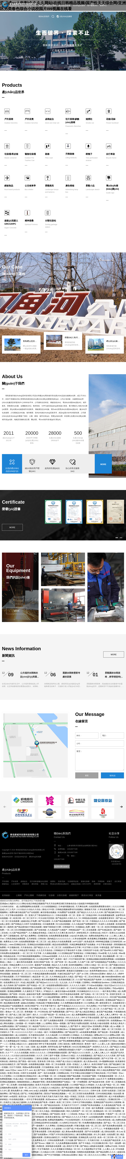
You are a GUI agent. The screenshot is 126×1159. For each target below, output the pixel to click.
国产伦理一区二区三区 (90, 1009)
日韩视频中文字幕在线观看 (35, 1132)
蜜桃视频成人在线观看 (32, 988)
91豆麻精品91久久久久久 (88, 991)
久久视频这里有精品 (38, 933)
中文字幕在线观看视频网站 (29, 956)
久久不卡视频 (75, 982)
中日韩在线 (43, 1012)
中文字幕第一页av (115, 1073)
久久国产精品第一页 (49, 1015)
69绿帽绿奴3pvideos (101, 982)
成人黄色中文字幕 (71, 1146)
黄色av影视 (42, 1120)
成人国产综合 (40, 1070)
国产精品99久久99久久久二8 (68, 918)
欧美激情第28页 (12, 1038)
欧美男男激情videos (99, 971)
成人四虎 (61, 1009)
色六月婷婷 (8, 985)
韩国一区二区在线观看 (56, 1064)
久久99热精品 (87, 1035)
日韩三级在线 (64, 1044)
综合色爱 (117, 1094)
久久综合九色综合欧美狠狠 (23, 1056)
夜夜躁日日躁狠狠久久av (78, 971)
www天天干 (101, 1079)
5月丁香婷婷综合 (57, 1018)
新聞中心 (103, 5)
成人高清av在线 (91, 1061)
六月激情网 (88, 1050)
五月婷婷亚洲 (116, 942)
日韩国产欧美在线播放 (91, 1105)
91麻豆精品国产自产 (67, 974)
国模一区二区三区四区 (112, 1029)
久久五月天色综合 (45, 950)
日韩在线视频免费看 (39, 1108)
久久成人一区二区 (48, 1009)
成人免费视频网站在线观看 (28, 906)
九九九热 (63, 982)
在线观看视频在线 (27, 959)
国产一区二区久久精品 (40, 1111)
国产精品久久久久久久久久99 (90, 912)
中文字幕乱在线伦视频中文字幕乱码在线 (88, 1073)
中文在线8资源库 (72, 1120)
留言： (99, 759)
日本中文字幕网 (68, 1058)
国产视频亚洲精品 (35, 1155)
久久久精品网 (52, 1035)
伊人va (120, 1132)
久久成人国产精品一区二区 (108, 1085)
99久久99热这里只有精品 (24, 950)
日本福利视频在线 (66, 906)
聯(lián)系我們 (44, 16)
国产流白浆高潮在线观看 (32, 1137)
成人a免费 (109, 1050)
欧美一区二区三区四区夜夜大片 (69, 1067)
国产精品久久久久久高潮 (105, 1056)
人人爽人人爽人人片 (101, 1053)
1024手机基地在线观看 (69, 994)
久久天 (39, 1056)
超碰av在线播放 (28, 1003)
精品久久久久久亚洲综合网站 (18, 1050)
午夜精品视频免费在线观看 (45, 974)
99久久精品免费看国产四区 (109, 1070)
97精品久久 (49, 991)
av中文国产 (78, 942)
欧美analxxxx (52, 1099)
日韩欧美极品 (91, 953)
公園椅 (19, 895)
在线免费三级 (113, 1134)
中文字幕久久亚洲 (90, 947)
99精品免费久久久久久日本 (21, 965)
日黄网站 (86, 982)
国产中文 (70, 1012)
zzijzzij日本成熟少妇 (79, 936)
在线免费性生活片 (12, 982)
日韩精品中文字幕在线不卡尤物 (68, 950)
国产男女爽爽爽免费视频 (70, 1041)
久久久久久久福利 (78, 985)
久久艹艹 (9, 1053)
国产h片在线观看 (92, 1132)
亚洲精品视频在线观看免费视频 (100, 959)
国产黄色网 (22, 1064)
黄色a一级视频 (59, 1023)
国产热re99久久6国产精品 (111, 950)
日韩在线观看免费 (56, 1140)
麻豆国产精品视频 (105, 1012)
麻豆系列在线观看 (25, 962)
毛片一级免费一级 (117, 1143)
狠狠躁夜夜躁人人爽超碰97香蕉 (31, 1082)
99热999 (52, 1091)
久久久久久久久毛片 (24, 1032)
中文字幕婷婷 (43, 1149)
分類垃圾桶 (62, 895)
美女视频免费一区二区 (113, 956)
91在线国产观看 (89, 1076)
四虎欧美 (40, 1146)
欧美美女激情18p (53, 1117)
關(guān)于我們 (50, 5)
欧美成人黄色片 (118, 1023)
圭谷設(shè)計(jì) (20, 857)
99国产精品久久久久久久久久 (83, 1099)
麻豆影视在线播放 (49, 912)
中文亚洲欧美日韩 (100, 1143)
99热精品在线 (10, 956)
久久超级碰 (57, 1129)
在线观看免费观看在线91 (100, 906)
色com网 (72, 962)
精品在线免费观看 (60, 944)
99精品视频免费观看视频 (85, 1070)
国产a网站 (63, 1099)
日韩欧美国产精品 (100, 1038)
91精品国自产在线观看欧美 (12, 1006)
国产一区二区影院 (85, 1000)
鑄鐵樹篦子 (74, 895)
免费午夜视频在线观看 (85, 1079)
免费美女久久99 (11, 942)
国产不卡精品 (85, 1143)
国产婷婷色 (116, 947)
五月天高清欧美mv (59, 1029)
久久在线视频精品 (49, 906)
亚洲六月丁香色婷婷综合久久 (41, 915)
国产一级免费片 (94, 1029)
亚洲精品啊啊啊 (14, 991)
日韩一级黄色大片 (21, 1020)
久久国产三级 (84, 962)
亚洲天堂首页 (116, 994)
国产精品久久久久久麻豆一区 (56, 988)
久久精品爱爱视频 (52, 997)
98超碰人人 (65, 1026)
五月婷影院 (32, 939)
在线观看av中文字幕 (72, 947)
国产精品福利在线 (38, 968)
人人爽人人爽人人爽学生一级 (110, 1015)
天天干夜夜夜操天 (23, 977)
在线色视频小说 (112, 1108)
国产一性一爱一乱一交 (10, 1047)
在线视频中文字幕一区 (33, 1105)
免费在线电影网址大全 (99, 936)
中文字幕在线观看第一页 (16, 915)
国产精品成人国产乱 (18, 1094)
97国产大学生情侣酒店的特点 (62, 1134)
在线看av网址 (52, 1038)
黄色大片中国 (48, 909)
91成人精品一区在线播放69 (25, 1079)
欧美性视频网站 (76, 965)
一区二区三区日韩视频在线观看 (19, 930)
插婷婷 (10, 927)
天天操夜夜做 (48, 1067)
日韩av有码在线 (104, 1120)
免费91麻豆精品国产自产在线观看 (24, 912)
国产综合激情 (44, 921)
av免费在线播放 (7, 1026)
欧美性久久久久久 (101, 1047)
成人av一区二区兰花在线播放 (20, 1058)
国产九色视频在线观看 (54, 1020)
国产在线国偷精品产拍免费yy (104, 962)
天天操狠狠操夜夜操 (74, 1020)
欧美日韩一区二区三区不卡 (25, 918)
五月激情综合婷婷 (37, 1035)
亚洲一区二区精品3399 (87, 915)
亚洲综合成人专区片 (99, 933)
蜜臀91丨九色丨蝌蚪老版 (72, 997)
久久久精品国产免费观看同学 (84, 924)
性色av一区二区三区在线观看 (92, 1114)
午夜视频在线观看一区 (108, 1076)
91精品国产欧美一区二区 (101, 968)
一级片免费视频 (46, 1079)
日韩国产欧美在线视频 (66, 1152)
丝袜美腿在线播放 (26, 1085)
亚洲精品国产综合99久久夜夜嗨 (108, 1102)
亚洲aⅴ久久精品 (68, 1056)
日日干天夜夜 (15, 1067)
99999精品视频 (102, 942)
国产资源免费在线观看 (67, 1091)
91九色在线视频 (63, 924)
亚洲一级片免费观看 (95, 1108)
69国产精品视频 (74, 1076)
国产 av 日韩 (83, 974)
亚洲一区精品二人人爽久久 (79, 1064)
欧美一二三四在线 (70, 1114)
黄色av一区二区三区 (14, 1012)
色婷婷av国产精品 (17, 1029)
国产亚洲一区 (61, 962)
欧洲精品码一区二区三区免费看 (107, 1111)
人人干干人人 (96, 1129)
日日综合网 (91, 1096)
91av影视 (102, 953)
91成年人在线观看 (107, 924)
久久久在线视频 (22, 1053)
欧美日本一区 (37, 1020)
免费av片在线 (111, 1146)
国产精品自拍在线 (52, 1105)
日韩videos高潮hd (98, 974)
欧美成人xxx (65, 1015)
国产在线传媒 (40, 930)
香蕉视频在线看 (58, 1111)
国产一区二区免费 (9, 1085)
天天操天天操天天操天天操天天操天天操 (46, 1096)
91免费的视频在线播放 (92, 1123)
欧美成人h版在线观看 (100, 1023)
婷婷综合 (13, 1061)
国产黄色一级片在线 (27, 1061)
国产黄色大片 (80, 1140)
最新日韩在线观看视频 (91, 1088)
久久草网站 (51, 1126)
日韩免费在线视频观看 (10, 953)
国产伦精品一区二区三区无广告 (95, 994)
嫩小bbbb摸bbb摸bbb (111, 977)
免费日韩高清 (77, 1044)
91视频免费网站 (57, 1032)
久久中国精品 (43, 1114)
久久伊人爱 (5, 1091)
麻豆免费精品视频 (84, 1134)
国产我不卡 (76, 1026)
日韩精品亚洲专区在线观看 (46, 1123)
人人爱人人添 (104, 1044)
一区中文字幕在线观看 (35, 1099)
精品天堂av (87, 1026)
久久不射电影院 (37, 1117)
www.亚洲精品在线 (17, 944)
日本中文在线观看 (78, 988)
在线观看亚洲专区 (107, 918)
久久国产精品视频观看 (62, 921)
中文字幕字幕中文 (49, 1006)
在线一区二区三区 (93, 1126)
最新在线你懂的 (118, 1044)
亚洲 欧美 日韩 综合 (46, 1061)
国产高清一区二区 (81, 921)
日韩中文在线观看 (29, 1073)
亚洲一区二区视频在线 (115, 1082)
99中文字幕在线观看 (90, 1018)
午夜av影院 (99, 1000)
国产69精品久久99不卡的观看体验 (26, 924)
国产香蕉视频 (6, 1158)
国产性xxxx (40, 1143)
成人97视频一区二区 (47, 1076)
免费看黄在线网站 (115, 1079)
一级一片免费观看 (79, 1082)
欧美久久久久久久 (38, 1053)
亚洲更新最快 (45, 1129)
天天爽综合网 (82, 906)
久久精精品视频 (50, 953)
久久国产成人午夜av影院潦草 (76, 1129)
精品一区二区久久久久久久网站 (93, 1155)
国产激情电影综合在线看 (113, 1088)
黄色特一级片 (91, 1044)
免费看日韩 (102, 1096)
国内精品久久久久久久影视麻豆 (75, 968)
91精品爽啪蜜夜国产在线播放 (83, 944)
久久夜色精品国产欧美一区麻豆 (42, 1102)
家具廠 (98, 895)
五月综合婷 (32, 1029)
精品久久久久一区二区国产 (31, 997)
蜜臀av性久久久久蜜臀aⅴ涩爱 (107, 1035)
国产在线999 (20, 985)
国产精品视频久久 (40, 1018)
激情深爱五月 (106, 1003)
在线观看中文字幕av (108, 1041)
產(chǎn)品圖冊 (66, 16)
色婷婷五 (25, 968)
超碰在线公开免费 (29, 921)
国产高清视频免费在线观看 (88, 1058)
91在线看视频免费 (106, 915)
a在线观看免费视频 (88, 1032)
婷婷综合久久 (90, 1020)
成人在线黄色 (21, 1035)
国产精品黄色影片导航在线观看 (28, 927)
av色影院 (13, 1096)
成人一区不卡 (14, 968)
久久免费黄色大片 (39, 1140)
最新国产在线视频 (43, 965)
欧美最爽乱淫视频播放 (98, 939)
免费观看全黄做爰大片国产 (70, 1050)
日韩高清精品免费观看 (16, 939)
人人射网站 (47, 1023)
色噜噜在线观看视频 (86, 1152)
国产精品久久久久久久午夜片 (75, 1117)
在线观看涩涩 (119, 1003)
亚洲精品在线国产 (77, 1029)
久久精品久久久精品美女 (50, 1088)
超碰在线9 (33, 1044)
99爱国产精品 (53, 968)
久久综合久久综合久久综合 (29, 909)
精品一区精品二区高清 (75, 1096)
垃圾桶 (51, 895)
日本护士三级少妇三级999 (15, 1102)
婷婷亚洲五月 (83, 933)
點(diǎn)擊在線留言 (61, 866)
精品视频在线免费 (12, 1003)
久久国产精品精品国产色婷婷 (89, 980)
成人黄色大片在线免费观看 (60, 942)
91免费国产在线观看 (67, 912)
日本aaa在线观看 (50, 956)
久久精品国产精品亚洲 (111, 1140)
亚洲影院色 (43, 936)
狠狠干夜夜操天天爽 (52, 927)
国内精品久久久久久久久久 (59, 939)
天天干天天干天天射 (93, 956)
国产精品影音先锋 (97, 1082)
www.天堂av (11, 1070)
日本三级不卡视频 (52, 1056)
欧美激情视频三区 (67, 980)
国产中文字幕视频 (52, 1155)
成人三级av (99, 1050)
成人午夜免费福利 (117, 1096)
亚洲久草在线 (13, 1073)
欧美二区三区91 (64, 1102)
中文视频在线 (13, 947)
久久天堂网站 (6, 1076)
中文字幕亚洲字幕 (77, 959)
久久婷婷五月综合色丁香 (70, 1123)
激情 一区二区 (97, 927)
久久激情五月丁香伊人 (33, 991)
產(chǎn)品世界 (64, 5)
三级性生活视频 (42, 1058)
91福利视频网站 (56, 1108)
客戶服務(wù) (92, 5)
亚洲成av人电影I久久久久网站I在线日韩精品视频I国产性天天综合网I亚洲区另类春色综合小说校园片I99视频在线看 (49, 904)
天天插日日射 (93, 1140)
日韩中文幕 (96, 1091)
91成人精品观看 (28, 982)
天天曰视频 (34, 1009)
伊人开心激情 (100, 1134)
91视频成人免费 (83, 927)
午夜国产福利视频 (69, 1137)
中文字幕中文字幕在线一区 (110, 1006)
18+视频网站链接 (107, 1061)
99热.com (28, 1091)
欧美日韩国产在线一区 (44, 962)
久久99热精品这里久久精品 (62, 977)
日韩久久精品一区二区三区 (96, 965)
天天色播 (69, 1140)
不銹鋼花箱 (41, 895)
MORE (103, 464)
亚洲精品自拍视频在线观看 (39, 944)
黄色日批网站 (105, 988)
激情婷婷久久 (73, 1009)
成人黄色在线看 (108, 1132)
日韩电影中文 (69, 927)
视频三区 (50, 1143)
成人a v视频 (115, 1026)
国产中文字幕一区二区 (111, 1058)
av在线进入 (102, 1099)
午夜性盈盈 (105, 947)
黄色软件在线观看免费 (64, 1079)
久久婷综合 (71, 1000)
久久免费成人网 (91, 1003)
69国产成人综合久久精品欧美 (69, 1061)
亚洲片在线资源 (109, 1091)
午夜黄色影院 (44, 1029)
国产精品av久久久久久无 (47, 982)
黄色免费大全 (17, 1091)
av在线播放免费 (96, 1117)
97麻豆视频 (79, 1126)
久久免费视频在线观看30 (72, 1003)
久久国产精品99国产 (18, 933)
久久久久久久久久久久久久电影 (40, 971)
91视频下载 (32, 1129)
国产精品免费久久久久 (106, 1152)
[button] (117, 537)
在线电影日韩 (103, 1020)
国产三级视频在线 (12, 936)
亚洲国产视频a (91, 1067)
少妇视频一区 (21, 1023)
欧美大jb (23, 1096)
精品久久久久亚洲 (60, 965)
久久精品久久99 (47, 1152)
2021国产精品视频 (118, 997)
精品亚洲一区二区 (40, 977)
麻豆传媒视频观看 (50, 980)
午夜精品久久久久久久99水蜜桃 (104, 921)
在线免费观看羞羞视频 (59, 936)
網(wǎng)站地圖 (35, 857)
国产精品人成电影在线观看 (92, 1146)
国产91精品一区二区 (36, 985)
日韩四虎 (54, 1041)
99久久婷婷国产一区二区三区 (79, 1111)
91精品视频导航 (36, 1094)
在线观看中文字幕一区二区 (33, 1038)
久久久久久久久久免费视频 (71, 956)
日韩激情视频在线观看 (39, 1041)
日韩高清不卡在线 (91, 950)
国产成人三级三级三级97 (20, 1015)
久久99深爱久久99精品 (69, 1035)
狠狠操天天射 (90, 909)
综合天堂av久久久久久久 (115, 985)
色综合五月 (55, 1058)
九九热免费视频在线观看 (67, 1143)
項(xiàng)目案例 (79, 5)
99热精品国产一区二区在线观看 (83, 930)
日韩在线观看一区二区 (66, 915)
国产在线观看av (41, 1134)
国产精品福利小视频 (71, 1088)
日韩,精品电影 (54, 1132)
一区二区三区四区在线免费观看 (81, 1094)
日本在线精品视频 (104, 1094)
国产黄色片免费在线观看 (78, 1023)
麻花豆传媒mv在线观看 (65, 991)
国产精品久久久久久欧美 (79, 1053)
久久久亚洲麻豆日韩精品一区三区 (66, 1149)
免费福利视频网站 (56, 1120)
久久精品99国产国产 (45, 959)
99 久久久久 (84, 1091)
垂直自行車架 (87, 895)
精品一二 (11, 962)
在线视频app (116, 1020)
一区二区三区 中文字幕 (31, 953)
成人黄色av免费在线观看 (73, 1132)
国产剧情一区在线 (17, 994)
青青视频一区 (31, 1012)
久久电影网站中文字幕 (92, 1149)
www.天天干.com (25, 1070)
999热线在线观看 (90, 918)
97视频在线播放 (52, 1003)
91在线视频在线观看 (60, 1085)
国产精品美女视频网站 (11, 1000)
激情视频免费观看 (50, 994)
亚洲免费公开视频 (101, 1026)
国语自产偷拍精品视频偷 (55, 1094)
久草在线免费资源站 (107, 909)
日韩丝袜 (42, 939)
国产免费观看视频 (57, 1012)
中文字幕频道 (66, 1070)
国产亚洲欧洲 (21, 1009)
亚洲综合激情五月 (52, 1137)
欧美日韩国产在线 (100, 1064)
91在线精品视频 (16, 1099)
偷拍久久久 (112, 974)
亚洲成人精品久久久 (18, 1044)
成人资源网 (42, 1047)
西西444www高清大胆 (15, 971)
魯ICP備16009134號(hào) (24, 853)
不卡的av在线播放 (95, 985)
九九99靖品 (36, 980)
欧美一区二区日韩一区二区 (110, 1137)
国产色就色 (55, 1114)
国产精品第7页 (72, 1032)
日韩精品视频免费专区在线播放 (69, 909)
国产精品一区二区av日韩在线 (88, 977)
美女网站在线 (59, 1000)
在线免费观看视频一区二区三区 (33, 942)
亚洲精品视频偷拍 (8, 1082)
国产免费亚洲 (65, 1047)
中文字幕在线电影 (105, 944)
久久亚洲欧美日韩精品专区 (25, 1076)
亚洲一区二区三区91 (28, 1088)
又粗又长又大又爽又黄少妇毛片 (62, 933)
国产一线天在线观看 (47, 1073)
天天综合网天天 (88, 1120)
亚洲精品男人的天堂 (88, 1137)
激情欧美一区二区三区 (22, 974)
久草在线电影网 (80, 939)
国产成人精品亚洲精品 (86, 1012)
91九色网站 (92, 1006)
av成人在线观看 (41, 1091)
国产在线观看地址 (90, 1041)
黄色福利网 (60, 971)
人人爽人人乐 (109, 1149)
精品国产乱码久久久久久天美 (45, 1026)
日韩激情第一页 (44, 1000)
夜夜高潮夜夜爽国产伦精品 (58, 1082)
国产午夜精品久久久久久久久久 (72, 1006)
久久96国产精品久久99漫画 (82, 1085)
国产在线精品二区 (23, 1026)
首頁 (40, 5)
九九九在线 (113, 953)
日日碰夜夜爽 (49, 924)
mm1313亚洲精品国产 (82, 1047)
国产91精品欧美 (105, 930)
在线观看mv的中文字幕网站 (44, 1050)
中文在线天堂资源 (46, 918)
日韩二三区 (114, 971)
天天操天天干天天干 (70, 1105)
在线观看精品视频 (37, 1064)
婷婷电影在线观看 (54, 1146)
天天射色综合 (27, 947)
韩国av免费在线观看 (32, 1067)
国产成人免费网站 (29, 936)
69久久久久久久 (73, 1018)
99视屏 (62, 1038)
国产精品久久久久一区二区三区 (48, 947)
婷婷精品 (4, 1099)
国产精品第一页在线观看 (109, 1032)
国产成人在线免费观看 (111, 1018)
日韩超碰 (62, 1076)
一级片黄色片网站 (109, 991)
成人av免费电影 (32, 1152)
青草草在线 (53, 1047)
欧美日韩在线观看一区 (75, 1108)
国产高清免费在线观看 (113, 1126)
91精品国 (40, 1003)
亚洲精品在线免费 (65, 1126)
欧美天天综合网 (43, 1085)
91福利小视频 (35, 1023)
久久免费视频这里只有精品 (15, 1041)
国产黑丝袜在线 (29, 1000)
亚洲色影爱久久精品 (20, 980)
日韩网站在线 (63, 1073)
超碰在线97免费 (34, 994)
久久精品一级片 (41, 1032)
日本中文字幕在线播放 (82, 1102)
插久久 (36, 1015)
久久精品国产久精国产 (58, 930)
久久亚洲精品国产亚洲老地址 (71, 953)
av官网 (28, 1018)
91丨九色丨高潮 (28, 1047)
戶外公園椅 (29, 895)
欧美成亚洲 (89, 942)
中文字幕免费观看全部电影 (78, 1038)
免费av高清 (93, 988)
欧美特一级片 (62, 959)
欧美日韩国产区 (32, 1006)
